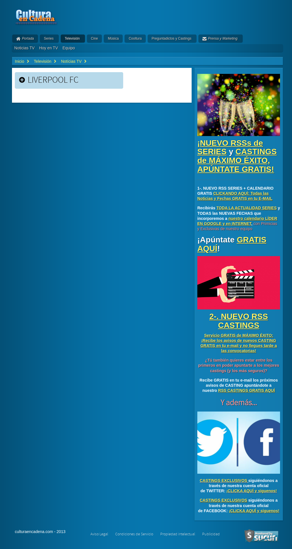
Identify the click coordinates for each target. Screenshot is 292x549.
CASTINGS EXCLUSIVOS (223, 480)
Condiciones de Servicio (134, 534)
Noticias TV (24, 48)
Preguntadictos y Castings (171, 38)
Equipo (68, 48)
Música (113, 38)
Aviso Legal (99, 534)
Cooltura (135, 38)
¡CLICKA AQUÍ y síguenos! (251, 491)
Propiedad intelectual (177, 534)
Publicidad (211, 534)
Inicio (19, 61)
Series (49, 38)
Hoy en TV (48, 48)
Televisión (72, 38)
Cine (94, 38)
